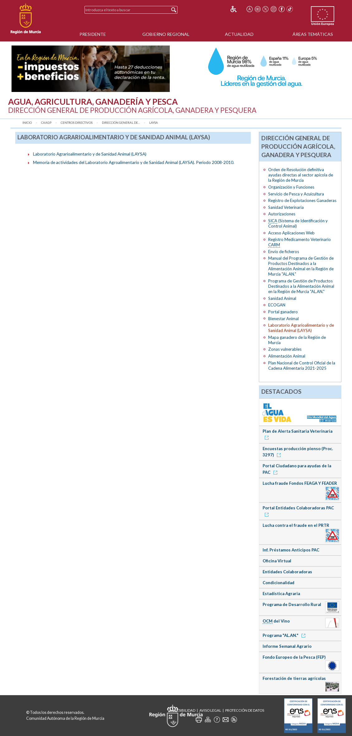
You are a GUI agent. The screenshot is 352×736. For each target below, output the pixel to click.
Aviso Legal (210, 710)
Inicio (27, 122)
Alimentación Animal (286, 356)
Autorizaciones (281, 213)
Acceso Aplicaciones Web (291, 232)
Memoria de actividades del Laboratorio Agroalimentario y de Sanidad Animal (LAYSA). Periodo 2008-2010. (133, 162)
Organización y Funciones (291, 187)
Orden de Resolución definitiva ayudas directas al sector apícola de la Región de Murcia (300, 175)
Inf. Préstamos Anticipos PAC (291, 549)
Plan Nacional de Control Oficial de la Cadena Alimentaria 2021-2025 (301, 365)
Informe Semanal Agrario (287, 646)
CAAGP (46, 122)
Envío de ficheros (283, 251)
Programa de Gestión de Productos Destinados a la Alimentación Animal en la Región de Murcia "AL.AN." (301, 286)
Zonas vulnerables (285, 349)
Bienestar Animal (283, 318)
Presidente (92, 34)
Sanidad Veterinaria (286, 207)
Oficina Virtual (277, 560)
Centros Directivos (77, 122)
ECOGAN (276, 304)
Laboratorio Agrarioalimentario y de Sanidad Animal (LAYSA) (89, 153)
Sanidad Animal (282, 298)
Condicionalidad (278, 582)
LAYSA (153, 122)
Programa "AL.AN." (285, 635)
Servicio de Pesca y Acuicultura (296, 193)
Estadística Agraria (281, 593)
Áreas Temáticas (313, 34)
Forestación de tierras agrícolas (294, 678)
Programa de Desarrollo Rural (292, 604)
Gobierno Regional (165, 34)
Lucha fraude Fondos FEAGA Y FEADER (300, 483)
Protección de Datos (244, 710)
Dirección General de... (121, 122)
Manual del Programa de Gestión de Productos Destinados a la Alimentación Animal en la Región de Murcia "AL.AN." (301, 266)
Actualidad (239, 34)
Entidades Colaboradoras (287, 571)
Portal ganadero (283, 311)
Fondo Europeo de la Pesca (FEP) (294, 657)
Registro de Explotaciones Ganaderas (302, 200)
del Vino (276, 621)
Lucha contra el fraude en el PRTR (296, 525)
